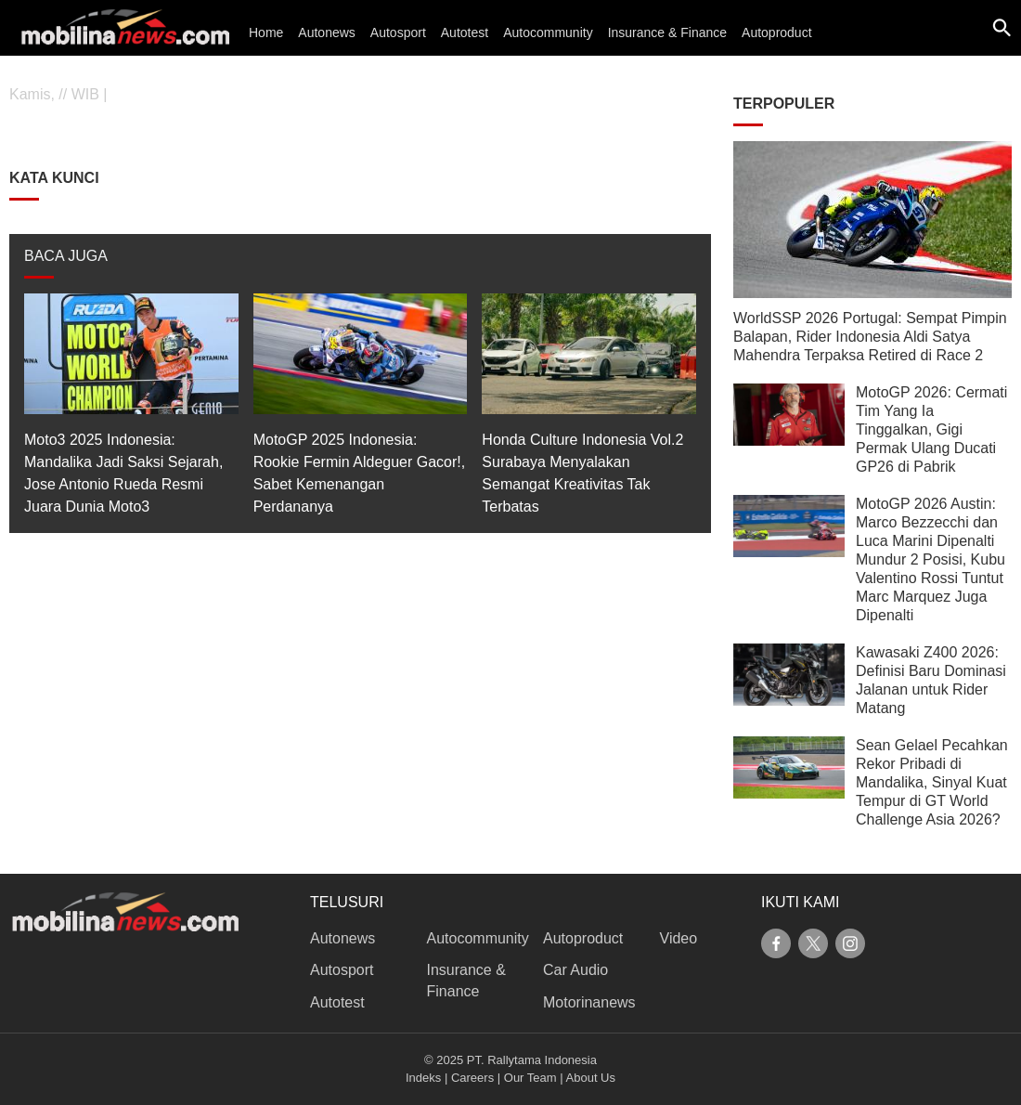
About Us (590, 1078)
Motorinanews (589, 1002)
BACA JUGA (66, 256)
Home (266, 32)
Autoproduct (777, 32)
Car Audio (575, 970)
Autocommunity (547, 32)
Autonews (326, 32)
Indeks (423, 1078)
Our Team (530, 1078)
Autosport (398, 32)
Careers (472, 1078)
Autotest (464, 32)
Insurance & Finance (667, 32)
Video (679, 938)
